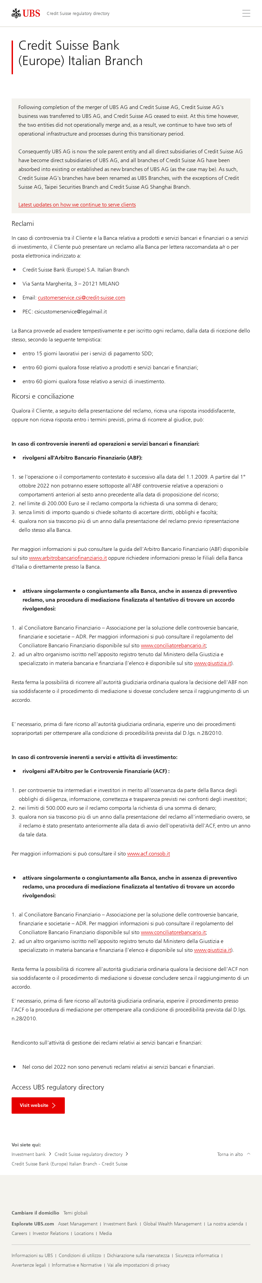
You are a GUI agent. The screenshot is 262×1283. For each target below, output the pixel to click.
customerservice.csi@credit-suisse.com (81, 297)
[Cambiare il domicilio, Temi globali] (75, 1213)
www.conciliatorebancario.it (173, 645)
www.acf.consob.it (148, 853)
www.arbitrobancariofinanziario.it (68, 558)
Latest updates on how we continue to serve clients (77, 204)
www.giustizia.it (212, 663)
